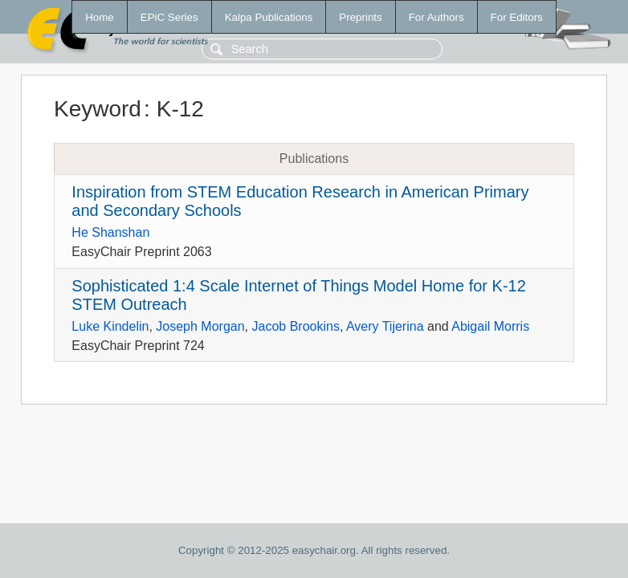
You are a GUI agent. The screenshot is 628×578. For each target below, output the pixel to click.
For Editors (517, 17)
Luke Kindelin (110, 326)
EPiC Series (169, 17)
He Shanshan (110, 232)
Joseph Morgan (200, 326)
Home (99, 17)
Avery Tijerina (385, 326)
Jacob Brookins (295, 326)
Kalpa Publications (269, 17)
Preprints (360, 17)
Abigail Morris (490, 326)
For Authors (436, 17)
